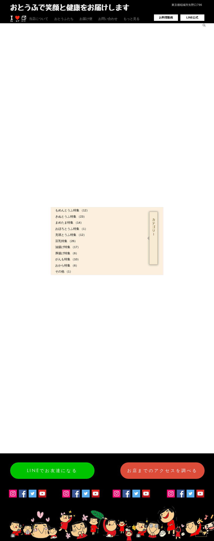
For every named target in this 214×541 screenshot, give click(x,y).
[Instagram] (13, 493)
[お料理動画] (166, 17)
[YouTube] (42, 493)
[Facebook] (23, 493)
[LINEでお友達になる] (52, 470)
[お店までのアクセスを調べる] (162, 470)
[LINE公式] (192, 17)
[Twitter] (32, 493)
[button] (204, 25)
